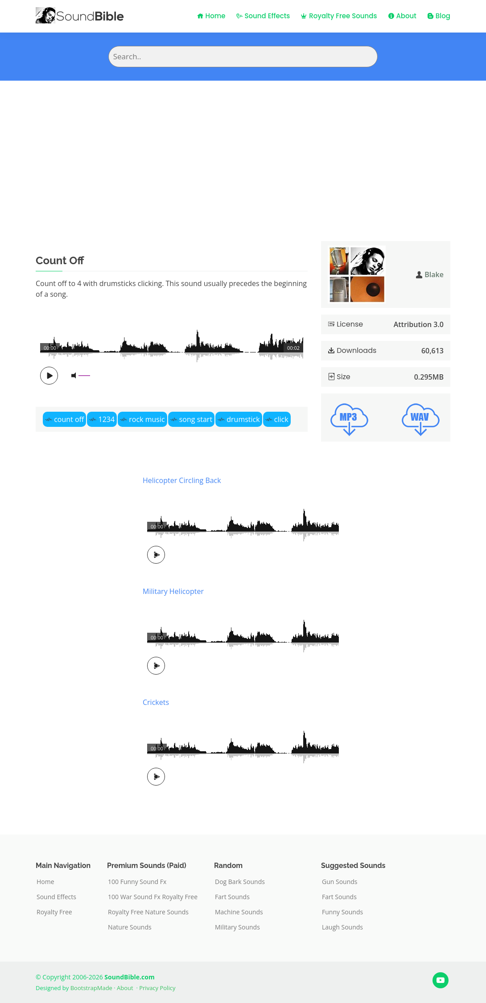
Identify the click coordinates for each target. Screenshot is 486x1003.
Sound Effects (263, 15)
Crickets (156, 702)
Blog (438, 15)
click (281, 419)
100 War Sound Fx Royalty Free (153, 897)
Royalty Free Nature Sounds (148, 912)
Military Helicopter (173, 591)
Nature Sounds (130, 927)
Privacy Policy (157, 988)
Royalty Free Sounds (339, 15)
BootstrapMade (91, 988)
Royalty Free (54, 912)
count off (69, 419)
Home (211, 15)
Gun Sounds (340, 882)
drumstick (243, 419)
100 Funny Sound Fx (137, 882)
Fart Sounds (232, 897)
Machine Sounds (239, 912)
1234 (106, 419)
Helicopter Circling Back (182, 480)
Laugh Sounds (342, 927)
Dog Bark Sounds (240, 882)
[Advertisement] (243, 147)
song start (195, 419)
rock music (147, 419)
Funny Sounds (342, 912)
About (402, 15)
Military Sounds (237, 927)
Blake (434, 274)
